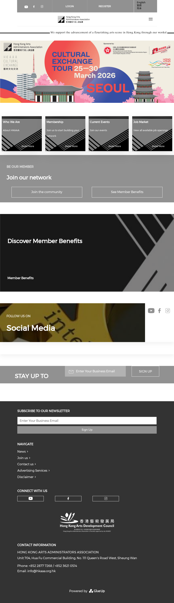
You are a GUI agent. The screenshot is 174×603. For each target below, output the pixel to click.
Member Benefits (20, 278)
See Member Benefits (127, 192)
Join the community (46, 192)
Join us (22, 458)
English (141, 2)
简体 (139, 8)
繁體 (139, 5)
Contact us (25, 464)
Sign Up (145, 371)
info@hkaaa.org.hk (41, 571)
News (21, 451)
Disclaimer (25, 477)
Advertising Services (32, 470)
